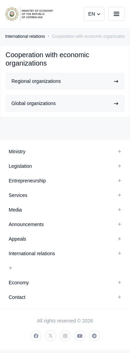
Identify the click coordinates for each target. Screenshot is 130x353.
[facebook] (36, 335)
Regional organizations (65, 81)
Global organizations (65, 103)
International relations (25, 36)
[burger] (116, 14)
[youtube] (79, 335)
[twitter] (50, 335)
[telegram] (94, 335)
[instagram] (65, 335)
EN (91, 14)
